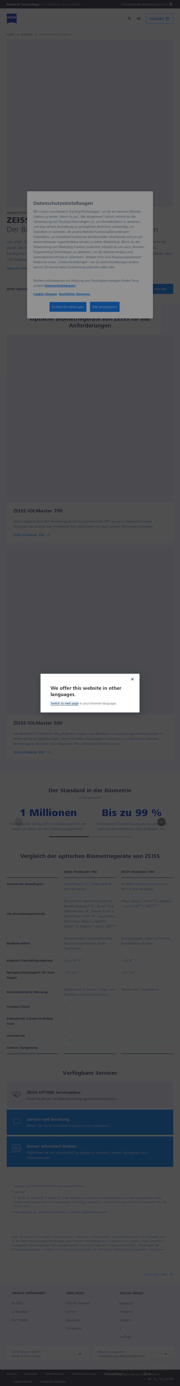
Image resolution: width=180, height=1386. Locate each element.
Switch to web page (65, 703)
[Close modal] (132, 679)
